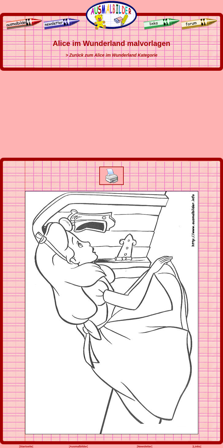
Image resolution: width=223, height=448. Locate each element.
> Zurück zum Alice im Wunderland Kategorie (112, 55)
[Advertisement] (112, 114)
